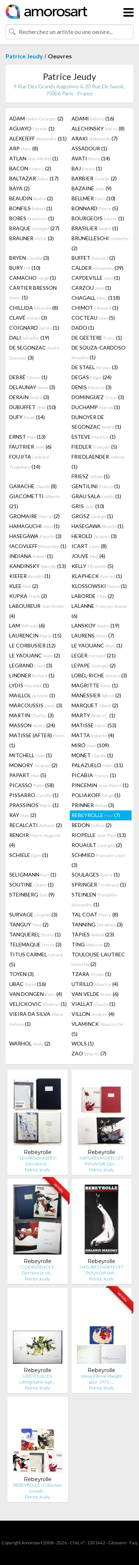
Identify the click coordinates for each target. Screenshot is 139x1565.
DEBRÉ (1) (28, 377)
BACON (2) (30, 168)
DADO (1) (83, 327)
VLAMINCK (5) (97, 1029)
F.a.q (133, 1542)
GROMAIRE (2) (34, 516)
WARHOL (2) (29, 1043)
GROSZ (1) (92, 516)
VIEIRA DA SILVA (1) (36, 1019)
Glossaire (117, 1542)
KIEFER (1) (29, 576)
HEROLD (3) (94, 536)
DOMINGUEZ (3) (98, 397)
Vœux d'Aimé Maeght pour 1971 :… (101, 1379)
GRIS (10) (88, 506)
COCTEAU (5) (93, 317)
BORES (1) (31, 218)
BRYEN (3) (29, 258)
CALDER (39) (97, 268)
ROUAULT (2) (97, 845)
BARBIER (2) (94, 178)
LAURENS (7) (93, 635)
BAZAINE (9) (92, 188)
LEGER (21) (94, 655)
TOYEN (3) (21, 974)
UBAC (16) (27, 984)
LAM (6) (27, 625)
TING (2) (91, 944)
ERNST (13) (27, 436)
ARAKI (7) (95, 138)
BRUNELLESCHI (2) (100, 243)
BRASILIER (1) (95, 228)
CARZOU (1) (91, 288)
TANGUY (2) (29, 924)
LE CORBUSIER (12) (32, 645)
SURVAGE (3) (33, 914)
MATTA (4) (93, 735)
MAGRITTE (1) (95, 685)
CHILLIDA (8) (33, 308)
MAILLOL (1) (32, 695)
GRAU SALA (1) (96, 496)
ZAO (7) (89, 1053)
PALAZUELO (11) (97, 765)
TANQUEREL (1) (35, 934)
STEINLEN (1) (94, 899)
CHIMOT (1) (95, 308)
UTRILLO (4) (95, 984)
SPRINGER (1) (99, 884)
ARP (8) (23, 148)
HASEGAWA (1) (97, 526)
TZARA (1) (91, 974)
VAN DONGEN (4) (35, 994)
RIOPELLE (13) (99, 835)
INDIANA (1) (31, 556)
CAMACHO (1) (32, 278)
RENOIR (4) (35, 840)
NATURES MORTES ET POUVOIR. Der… (101, 1161)
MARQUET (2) (95, 705)
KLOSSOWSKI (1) (99, 586)
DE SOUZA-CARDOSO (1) (99, 352)
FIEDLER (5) (94, 446)
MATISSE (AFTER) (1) (36, 740)
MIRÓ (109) (90, 745)
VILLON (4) (93, 1014)
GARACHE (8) (33, 486)
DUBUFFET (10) (32, 407)
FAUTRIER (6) (30, 446)
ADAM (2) (36, 118)
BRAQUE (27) (34, 228)
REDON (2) (92, 825)
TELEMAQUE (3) (35, 944)
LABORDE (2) (93, 596)
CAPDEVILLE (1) (96, 278)
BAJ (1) (87, 168)
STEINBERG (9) (31, 894)
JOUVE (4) (88, 556)
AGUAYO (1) (31, 128)
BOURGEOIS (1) (98, 218)
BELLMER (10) (93, 198)
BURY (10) (24, 268)
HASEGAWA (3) (35, 536)
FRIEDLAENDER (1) (98, 461)
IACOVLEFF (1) (37, 546)
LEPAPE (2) (94, 665)
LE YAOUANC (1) (97, 645)
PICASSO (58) (31, 785)
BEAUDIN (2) (31, 198)
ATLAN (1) (33, 158)
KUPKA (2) (28, 596)
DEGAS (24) (92, 377)
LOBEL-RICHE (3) (99, 675)
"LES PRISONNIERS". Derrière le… (37, 1161)
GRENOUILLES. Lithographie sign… (37, 1379)
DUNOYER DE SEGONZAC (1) (96, 422)
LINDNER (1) (31, 675)
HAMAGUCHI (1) (34, 526)
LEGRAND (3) (30, 665)
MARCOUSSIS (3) (35, 705)
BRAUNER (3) (31, 238)
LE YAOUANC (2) (34, 655)
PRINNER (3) (93, 805)
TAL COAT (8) (95, 914)
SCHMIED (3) (99, 860)
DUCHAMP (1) (96, 407)
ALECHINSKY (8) (98, 128)
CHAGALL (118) (96, 298)
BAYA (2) (19, 188)
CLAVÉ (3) (28, 317)
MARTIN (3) (31, 715)
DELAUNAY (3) (32, 387)
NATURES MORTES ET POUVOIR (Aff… (101, 1270)
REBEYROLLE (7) (96, 815)
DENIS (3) (92, 387)
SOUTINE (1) (31, 884)
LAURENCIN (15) (35, 635)
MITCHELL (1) (30, 755)
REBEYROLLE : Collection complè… (37, 1488)
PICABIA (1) (94, 775)
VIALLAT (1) (93, 1004)
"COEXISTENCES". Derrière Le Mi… (37, 1270)
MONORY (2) (33, 765)
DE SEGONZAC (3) (34, 352)
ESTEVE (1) (94, 436)
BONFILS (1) (30, 208)
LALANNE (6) (100, 611)
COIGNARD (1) (34, 327)
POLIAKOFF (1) (96, 795)
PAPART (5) (27, 775)
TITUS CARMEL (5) (36, 959)
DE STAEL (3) (95, 367)
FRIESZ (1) (91, 476)
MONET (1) (92, 755)
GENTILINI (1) (96, 486)
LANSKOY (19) (95, 625)
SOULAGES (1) (96, 874)
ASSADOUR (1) (89, 148)
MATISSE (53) (94, 725)
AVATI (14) (91, 158)
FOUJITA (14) (29, 461)
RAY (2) (22, 815)
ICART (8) (89, 546)
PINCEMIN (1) (100, 785)
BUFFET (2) (93, 258)
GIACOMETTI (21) (34, 501)
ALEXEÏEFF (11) (38, 138)
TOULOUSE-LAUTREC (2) (98, 959)
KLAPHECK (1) (97, 576)
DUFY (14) (27, 417)
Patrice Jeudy (24, 55)
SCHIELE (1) (28, 855)
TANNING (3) (97, 924)
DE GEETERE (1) (97, 337)
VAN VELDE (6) (95, 994)
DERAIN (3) (29, 397)
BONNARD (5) (95, 208)
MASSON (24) (32, 725)
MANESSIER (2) (96, 695)
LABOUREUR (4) (36, 611)
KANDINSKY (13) (37, 566)
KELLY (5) (92, 566)
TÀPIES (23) (93, 934)
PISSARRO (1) (34, 795)
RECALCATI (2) (35, 825)
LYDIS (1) (29, 685)
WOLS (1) (83, 1043)
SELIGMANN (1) (32, 874)
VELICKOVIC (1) (38, 1004)
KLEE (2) (23, 586)
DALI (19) (29, 337)
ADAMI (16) (93, 118)
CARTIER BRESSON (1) (33, 292)
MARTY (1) (93, 715)
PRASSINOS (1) (34, 805)
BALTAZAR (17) (34, 178)
